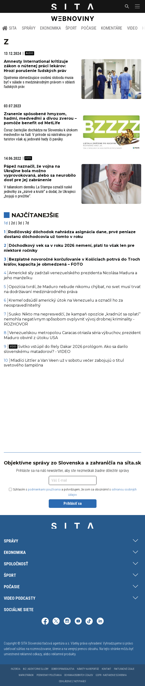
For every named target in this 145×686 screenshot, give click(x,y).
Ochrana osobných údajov (78, 675)
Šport (71, 28)
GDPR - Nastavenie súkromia (111, 675)
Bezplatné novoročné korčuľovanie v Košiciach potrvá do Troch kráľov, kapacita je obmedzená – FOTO (72, 262)
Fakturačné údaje (124, 669)
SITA (9, 28)
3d (20, 223)
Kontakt (106, 669)
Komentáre (111, 28)
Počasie (89, 28)
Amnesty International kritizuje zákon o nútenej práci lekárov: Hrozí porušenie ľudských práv (36, 66)
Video (132, 28)
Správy (29, 28)
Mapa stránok (26, 675)
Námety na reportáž (88, 669)
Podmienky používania (49, 675)
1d (6, 223)
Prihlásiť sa (73, 503)
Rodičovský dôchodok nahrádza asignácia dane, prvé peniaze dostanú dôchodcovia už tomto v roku (70, 234)
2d (13, 223)
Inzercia (15, 669)
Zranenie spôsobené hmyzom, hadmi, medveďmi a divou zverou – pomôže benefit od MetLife (40, 118)
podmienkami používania (44, 489)
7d (27, 223)
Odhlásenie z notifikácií (72, 681)
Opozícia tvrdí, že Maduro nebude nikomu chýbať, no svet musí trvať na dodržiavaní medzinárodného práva (72, 289)
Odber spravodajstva (62, 669)
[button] (136, 6)
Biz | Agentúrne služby (35, 669)
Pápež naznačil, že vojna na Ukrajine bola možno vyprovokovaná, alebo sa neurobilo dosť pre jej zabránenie (40, 173)
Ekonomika (50, 28)
